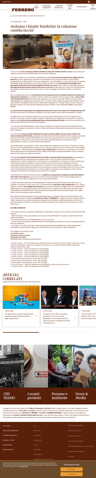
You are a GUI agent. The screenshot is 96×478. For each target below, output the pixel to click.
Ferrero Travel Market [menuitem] (74, 436)
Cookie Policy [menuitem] (37, 435)
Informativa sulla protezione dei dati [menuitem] (43, 459)
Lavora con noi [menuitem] (70, 7)
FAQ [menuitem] (35, 426)
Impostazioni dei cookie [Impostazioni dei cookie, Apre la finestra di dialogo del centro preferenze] (71, 464)
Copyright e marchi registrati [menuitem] (75, 441)
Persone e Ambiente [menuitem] (47, 7)
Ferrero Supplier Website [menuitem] (75, 425)
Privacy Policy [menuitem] (37, 430)
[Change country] (90, 2)
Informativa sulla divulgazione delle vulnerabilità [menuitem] (80, 446)
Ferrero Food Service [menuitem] (74, 430)
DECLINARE (71, 469)
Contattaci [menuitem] (7, 2)
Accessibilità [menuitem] (37, 449)
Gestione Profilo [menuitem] (38, 454)
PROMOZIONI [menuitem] (82, 7)
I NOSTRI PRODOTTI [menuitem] (59, 7)
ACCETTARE (71, 474)
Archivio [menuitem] (36, 445)
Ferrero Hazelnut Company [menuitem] (76, 451)
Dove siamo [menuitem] (71, 456)
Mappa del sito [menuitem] (38, 440)
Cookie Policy (24, 466)
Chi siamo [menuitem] (36, 7)
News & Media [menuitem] (8, 449)
